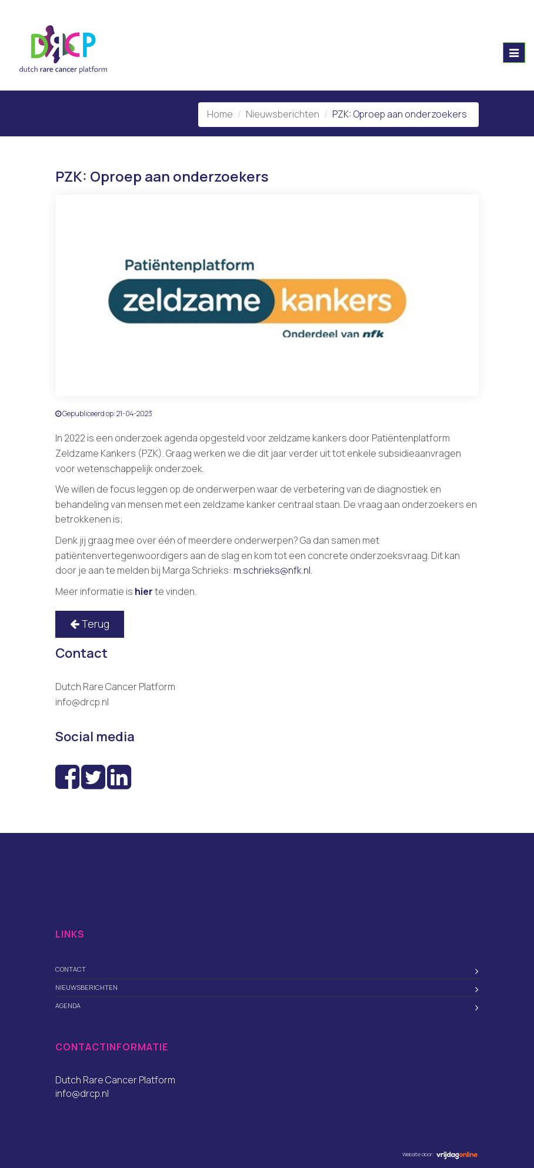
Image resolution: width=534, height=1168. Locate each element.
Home (220, 114)
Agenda (68, 1005)
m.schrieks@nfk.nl (272, 570)
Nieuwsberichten (282, 114)
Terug (89, 624)
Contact (70, 969)
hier (144, 591)
